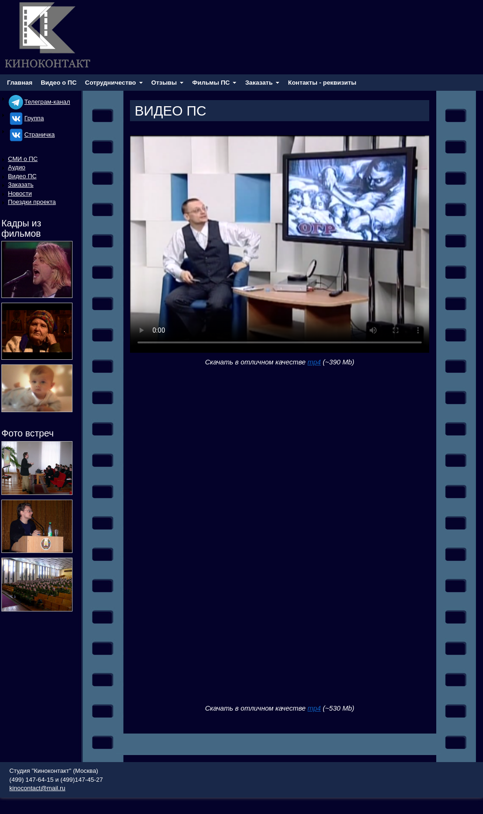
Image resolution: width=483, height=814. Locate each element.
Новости (20, 193)
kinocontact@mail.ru (37, 788)
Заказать (21, 184)
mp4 (314, 362)
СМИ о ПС (23, 158)
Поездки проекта (32, 201)
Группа (26, 118)
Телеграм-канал (39, 101)
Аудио (16, 167)
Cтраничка (31, 134)
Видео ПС (22, 176)
